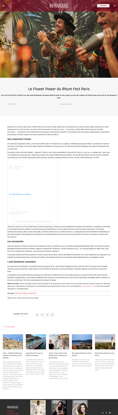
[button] (3, 5)
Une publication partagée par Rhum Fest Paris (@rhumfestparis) (32, 221)
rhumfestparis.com (88, 286)
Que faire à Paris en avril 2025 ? (26, 293)
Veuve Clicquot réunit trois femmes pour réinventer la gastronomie (58, 355)
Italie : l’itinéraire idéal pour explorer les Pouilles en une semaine (12, 355)
